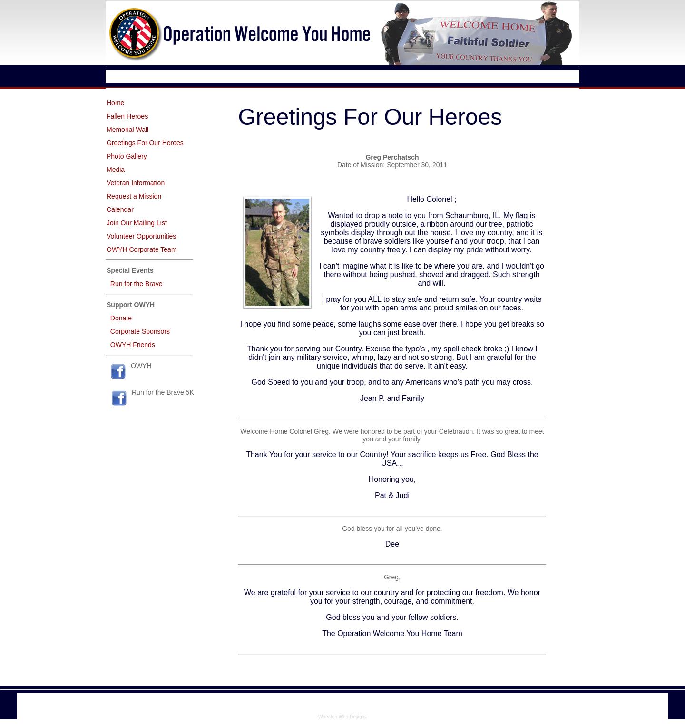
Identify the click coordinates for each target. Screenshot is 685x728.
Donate (121, 318)
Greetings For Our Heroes (145, 143)
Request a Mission (134, 196)
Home (115, 103)
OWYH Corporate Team (142, 249)
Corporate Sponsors (140, 331)
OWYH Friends (132, 345)
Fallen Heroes (127, 116)
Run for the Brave (136, 284)
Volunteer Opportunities (141, 236)
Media (116, 169)
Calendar (120, 209)
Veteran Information (136, 183)
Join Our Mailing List (137, 223)
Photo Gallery (127, 156)
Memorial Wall (127, 129)
